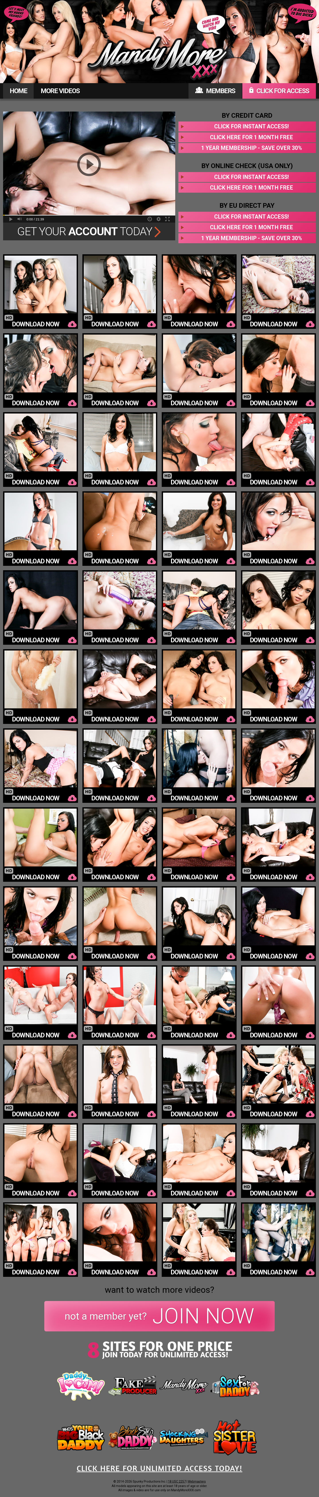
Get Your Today (89, 231)
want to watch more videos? (159, 1290)
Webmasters (197, 1481)
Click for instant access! (251, 126)
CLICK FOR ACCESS (279, 91)
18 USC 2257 (177, 1481)
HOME (18, 91)
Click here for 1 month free (251, 137)
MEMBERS (215, 91)
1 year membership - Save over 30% (251, 148)
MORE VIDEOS (60, 91)
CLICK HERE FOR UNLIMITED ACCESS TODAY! (159, 1468)
